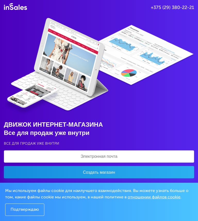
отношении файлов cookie (154, 197)
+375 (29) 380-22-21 (172, 7)
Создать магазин (99, 172)
